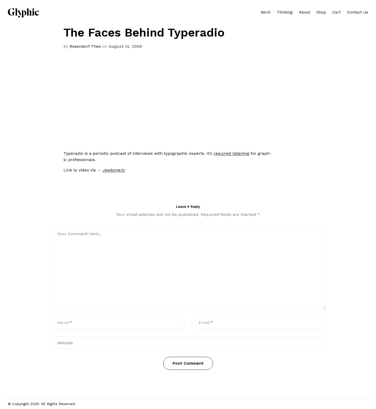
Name (63, 322)
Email (204, 322)
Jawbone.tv (114, 170)
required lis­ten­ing (231, 153)
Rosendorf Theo (85, 46)
